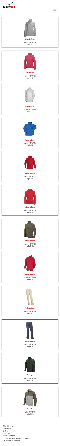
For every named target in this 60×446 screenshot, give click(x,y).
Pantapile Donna (30, 308)
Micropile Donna (30, 39)
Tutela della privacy (8, 426)
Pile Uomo (30, 375)
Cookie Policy (7, 428)
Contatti (5, 431)
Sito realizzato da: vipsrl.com (11, 441)
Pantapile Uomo (30, 341)
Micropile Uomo (30, 207)
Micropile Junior (30, 140)
